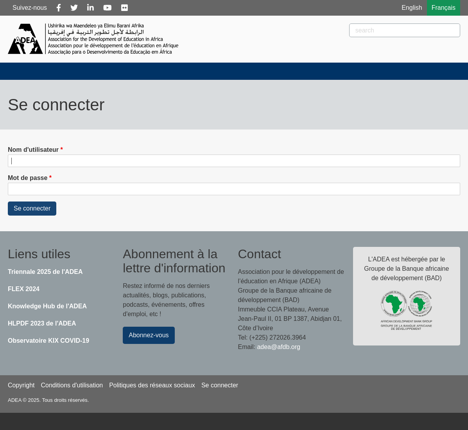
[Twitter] (74, 8)
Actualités (130, 71)
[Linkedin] (90, 8)
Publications (293, 71)
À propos (75, 71)
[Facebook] (59, 8)
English (412, 7)
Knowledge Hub (427, 71)
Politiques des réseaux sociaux (152, 385)
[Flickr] (125, 8)
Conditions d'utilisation (72, 385)
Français (443, 7)
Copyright (21, 385)
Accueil (26, 71)
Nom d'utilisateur (33, 149)
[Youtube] (108, 8)
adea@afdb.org (278, 347)
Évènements (229, 71)
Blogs (179, 71)
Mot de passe (27, 178)
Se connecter (219, 385)
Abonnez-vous (149, 335)
